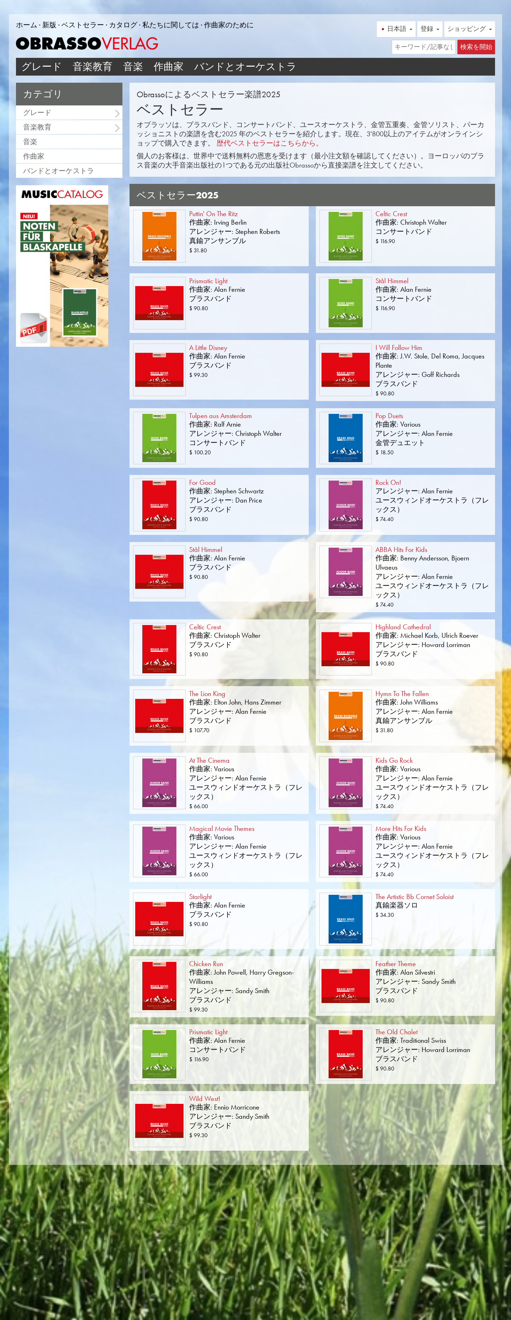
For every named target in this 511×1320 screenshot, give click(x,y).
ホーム (26, 24)
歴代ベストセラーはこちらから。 (269, 143)
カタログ (123, 24)
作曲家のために (229, 24)
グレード (41, 66)
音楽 (133, 66)
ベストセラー (82, 24)
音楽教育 (92, 66)
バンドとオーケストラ (245, 66)
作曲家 (168, 66)
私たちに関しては (170, 24)
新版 (49, 24)
